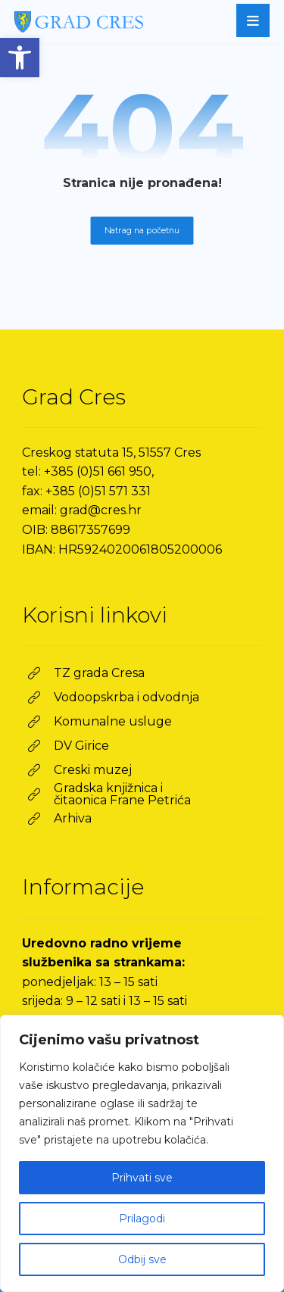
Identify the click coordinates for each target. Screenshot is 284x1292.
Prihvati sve (142, 1177)
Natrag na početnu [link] (142, 230)
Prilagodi (142, 1218)
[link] (19, 57)
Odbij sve (142, 1259)
